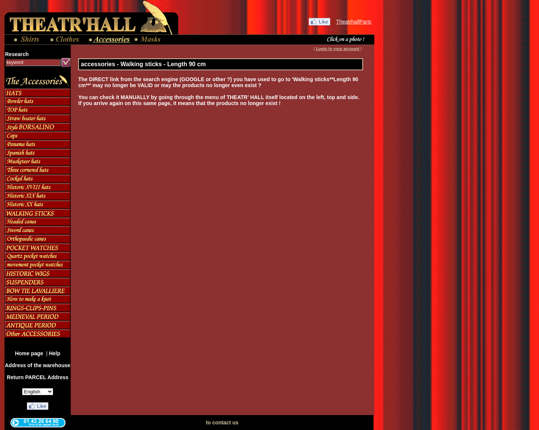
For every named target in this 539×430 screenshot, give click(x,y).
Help (54, 353)
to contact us (222, 423)
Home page (30, 353)
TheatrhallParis (353, 22)
